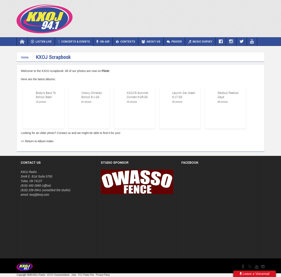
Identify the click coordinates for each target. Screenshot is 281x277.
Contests (125, 41)
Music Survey (200, 41)
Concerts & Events (74, 41)
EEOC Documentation (58, 275)
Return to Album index (39, 141)
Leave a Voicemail (254, 274)
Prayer (174, 41)
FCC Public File (86, 275)
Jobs (73, 275)
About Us (151, 41)
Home (25, 57)
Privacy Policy (103, 275)
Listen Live (41, 41)
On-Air (103, 41)
